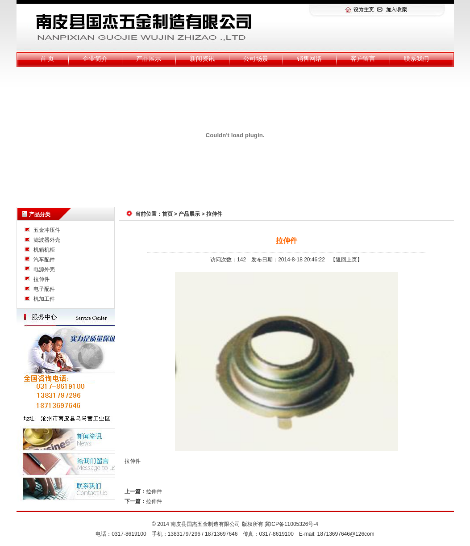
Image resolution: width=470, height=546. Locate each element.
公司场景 (255, 58)
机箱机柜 (44, 250)
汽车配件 (44, 259)
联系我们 (416, 58)
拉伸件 (41, 279)
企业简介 (95, 58)
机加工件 (44, 299)
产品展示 (148, 58)
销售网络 (309, 58)
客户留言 (362, 58)
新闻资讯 (202, 58)
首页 (167, 214)
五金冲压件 (46, 230)
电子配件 (44, 289)
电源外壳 (44, 269)
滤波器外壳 (46, 240)
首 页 (47, 58)
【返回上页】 (346, 259)
